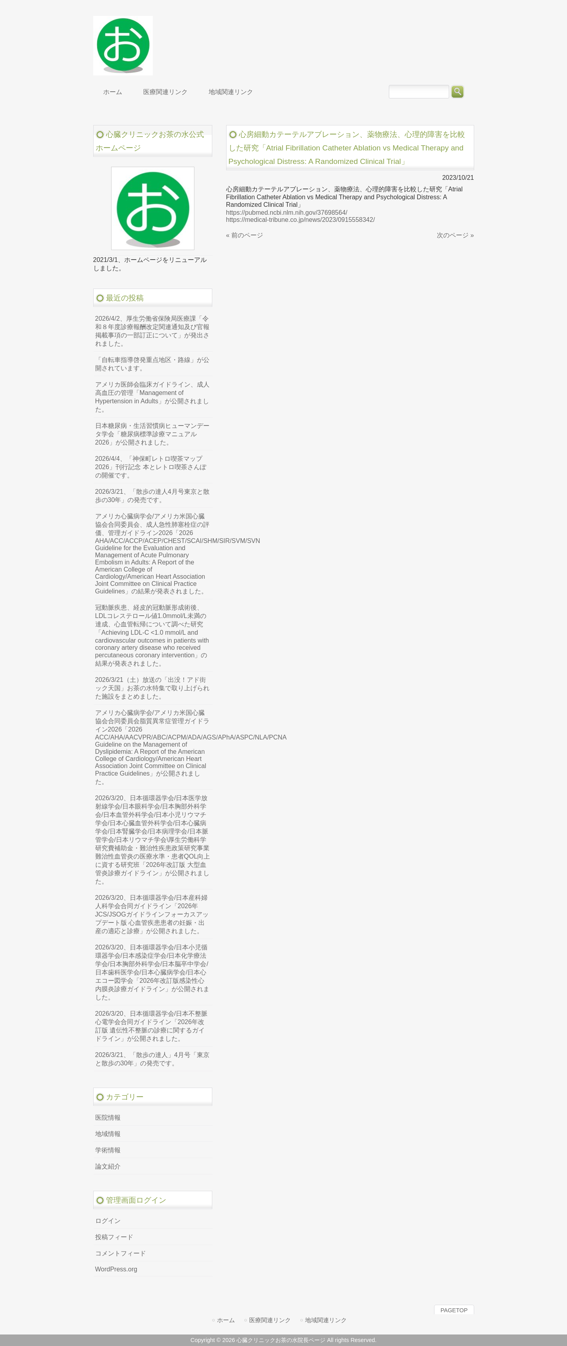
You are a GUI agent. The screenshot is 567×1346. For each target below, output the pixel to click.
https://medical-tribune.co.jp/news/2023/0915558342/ (300, 219)
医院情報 (108, 1117)
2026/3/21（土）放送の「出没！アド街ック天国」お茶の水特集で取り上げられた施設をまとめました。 (152, 688)
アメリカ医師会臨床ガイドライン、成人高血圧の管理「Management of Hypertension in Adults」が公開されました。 (152, 397)
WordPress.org (116, 1269)
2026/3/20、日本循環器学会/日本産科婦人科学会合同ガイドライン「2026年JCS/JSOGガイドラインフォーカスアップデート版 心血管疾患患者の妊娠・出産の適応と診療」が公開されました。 (152, 914)
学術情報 (108, 1150)
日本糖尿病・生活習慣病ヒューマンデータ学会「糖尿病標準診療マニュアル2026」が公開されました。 (152, 434)
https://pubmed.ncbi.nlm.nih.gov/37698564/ (287, 212)
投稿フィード (114, 1237)
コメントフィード (120, 1253)
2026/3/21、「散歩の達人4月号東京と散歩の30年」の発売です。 (152, 495)
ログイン (108, 1220)
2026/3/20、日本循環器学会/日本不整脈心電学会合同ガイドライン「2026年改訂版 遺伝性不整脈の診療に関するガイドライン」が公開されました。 (151, 1026)
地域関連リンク (326, 1320)
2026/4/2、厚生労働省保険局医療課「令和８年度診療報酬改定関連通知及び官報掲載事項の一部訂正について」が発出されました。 (152, 331)
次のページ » (455, 235)
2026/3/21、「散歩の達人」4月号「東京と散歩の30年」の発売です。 (152, 1059)
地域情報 (108, 1133)
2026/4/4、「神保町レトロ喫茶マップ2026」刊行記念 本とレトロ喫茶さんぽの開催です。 (150, 467)
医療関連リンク (270, 1320)
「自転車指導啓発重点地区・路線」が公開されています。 (152, 364)
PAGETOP (453, 1310)
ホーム (226, 1320)
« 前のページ (244, 235)
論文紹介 (108, 1166)
